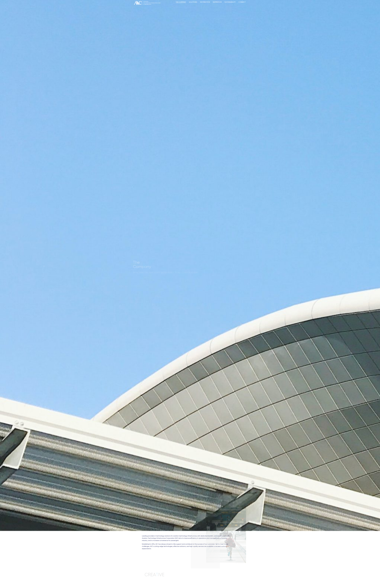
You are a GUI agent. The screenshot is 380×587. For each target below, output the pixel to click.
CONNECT (242, 2)
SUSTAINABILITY (230, 2)
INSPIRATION (217, 2)
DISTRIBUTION (205, 2)
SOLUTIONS (193, 2)
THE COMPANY (181, 2)
